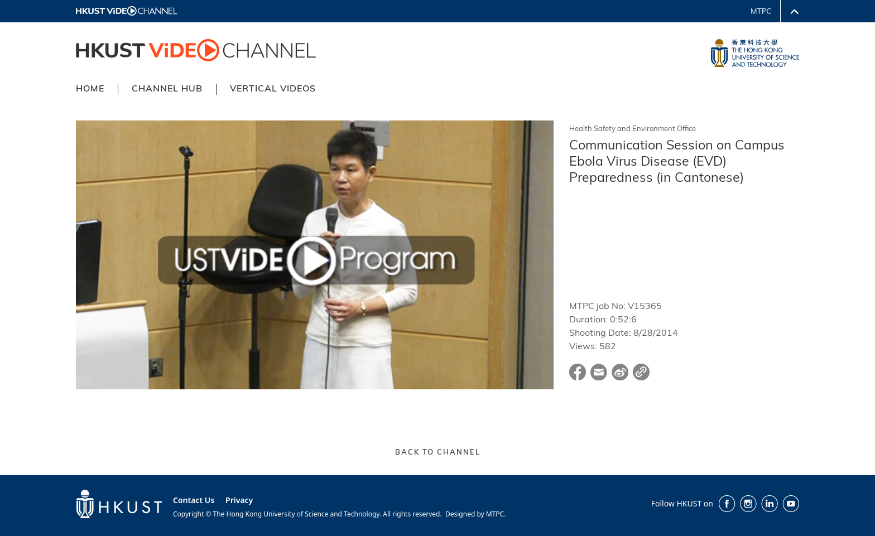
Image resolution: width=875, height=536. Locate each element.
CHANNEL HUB (167, 89)
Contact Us (193, 500)
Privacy (239, 500)
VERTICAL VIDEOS (273, 89)
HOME (90, 89)
